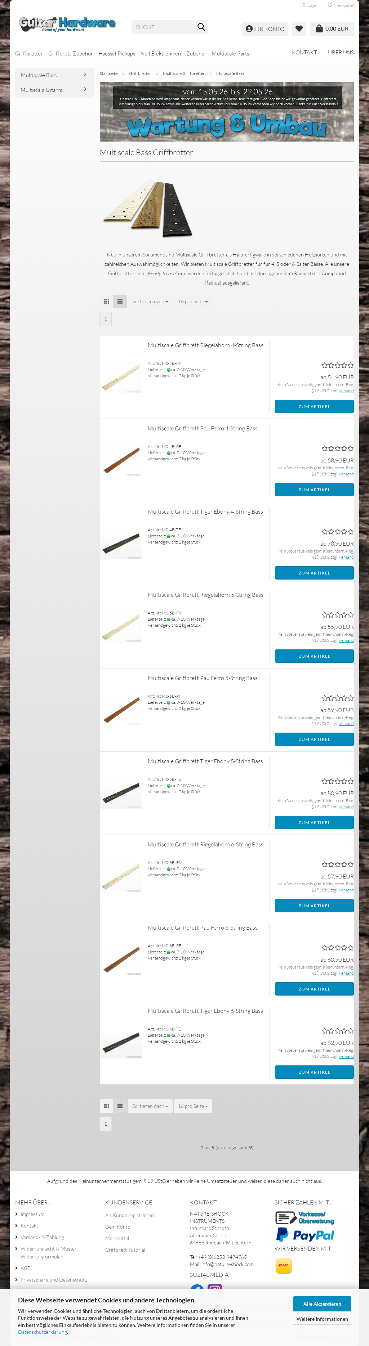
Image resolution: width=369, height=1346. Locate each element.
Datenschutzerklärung (42, 1332)
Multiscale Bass (39, 75)
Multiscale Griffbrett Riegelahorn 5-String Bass (205, 594)
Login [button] (309, 5)
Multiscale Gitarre (42, 89)
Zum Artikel (314, 406)
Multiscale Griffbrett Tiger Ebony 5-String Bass (205, 761)
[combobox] (150, 301)
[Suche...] (201, 27)
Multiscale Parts (230, 53)
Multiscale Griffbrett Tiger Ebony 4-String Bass (205, 511)
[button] (107, 301)
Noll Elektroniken (161, 53)
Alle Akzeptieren (322, 1304)
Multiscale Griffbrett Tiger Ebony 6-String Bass (205, 1010)
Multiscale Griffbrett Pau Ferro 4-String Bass (203, 428)
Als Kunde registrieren (129, 1215)
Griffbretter (29, 53)
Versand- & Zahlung (42, 1237)
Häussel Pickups (116, 53)
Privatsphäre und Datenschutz (54, 1279)
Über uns (341, 52)
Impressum (32, 1214)
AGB (26, 1268)
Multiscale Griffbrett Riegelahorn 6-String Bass (205, 844)
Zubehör (196, 53)
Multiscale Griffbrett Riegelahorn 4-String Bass (205, 345)
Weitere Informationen (322, 1319)
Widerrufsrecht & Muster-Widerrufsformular (50, 1253)
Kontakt (304, 52)
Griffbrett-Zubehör (70, 53)
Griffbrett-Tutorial (125, 1250)
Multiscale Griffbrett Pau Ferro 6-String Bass (203, 927)
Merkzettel (341, 5)
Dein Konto (117, 1227)
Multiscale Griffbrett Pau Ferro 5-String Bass (203, 677)
